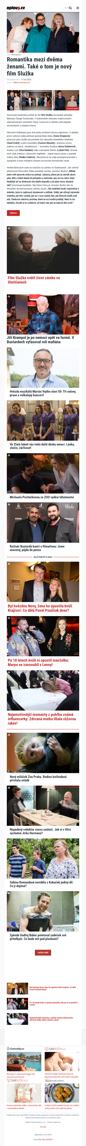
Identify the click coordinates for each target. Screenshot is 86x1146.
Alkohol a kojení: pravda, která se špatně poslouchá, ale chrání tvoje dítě (61, 1075)
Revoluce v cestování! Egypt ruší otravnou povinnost (21, 1075)
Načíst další (43, 952)
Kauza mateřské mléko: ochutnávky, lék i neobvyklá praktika (24, 1106)
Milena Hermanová (21, 82)
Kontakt (43, 1127)
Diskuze (13, 213)
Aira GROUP (47, 1139)
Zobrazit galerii (72, 108)
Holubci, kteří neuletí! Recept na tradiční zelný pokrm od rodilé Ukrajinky (62, 1106)
